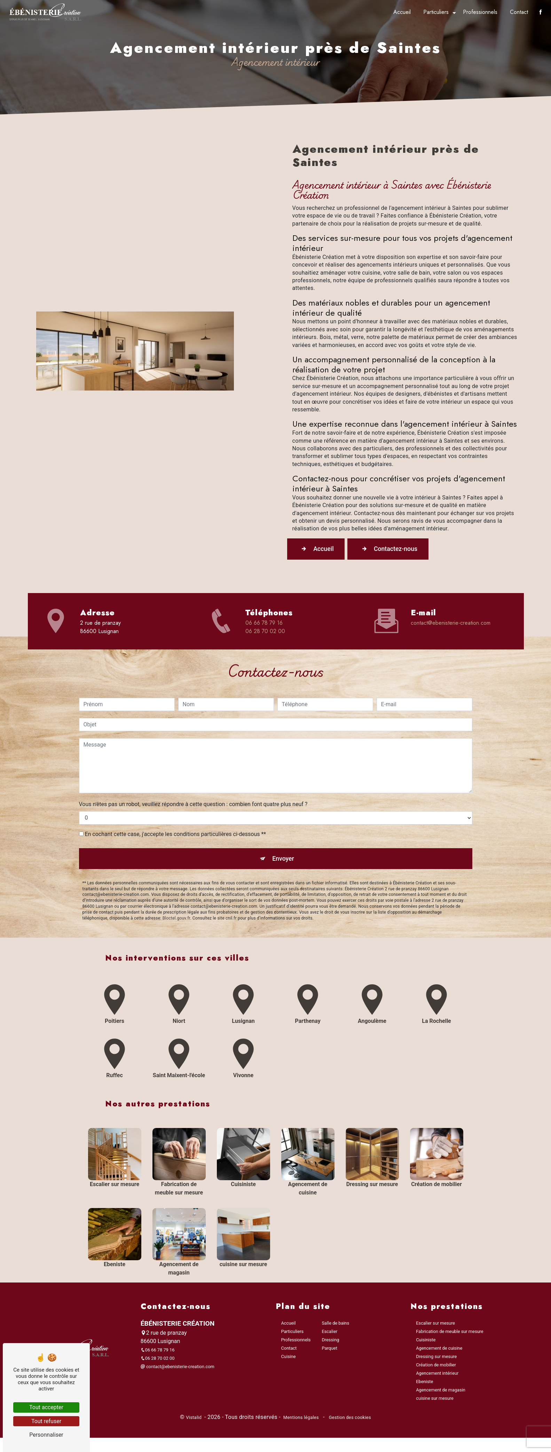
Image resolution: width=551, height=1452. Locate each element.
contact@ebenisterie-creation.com (450, 624)
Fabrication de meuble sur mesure (449, 1335)
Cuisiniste (425, 1343)
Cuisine (288, 1360)
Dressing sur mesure (436, 1360)
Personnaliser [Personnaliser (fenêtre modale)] (46, 1434)
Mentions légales (301, 1421)
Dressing (330, 1343)
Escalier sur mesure (435, 1326)
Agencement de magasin (440, 1393)
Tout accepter (46, 1407)
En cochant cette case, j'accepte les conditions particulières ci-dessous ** (175, 802)
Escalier (329, 1335)
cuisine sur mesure (434, 1402)
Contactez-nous (401, 550)
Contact (518, 12)
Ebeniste (424, 1385)
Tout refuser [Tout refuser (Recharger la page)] (46, 1421)
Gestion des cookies (349, 1421)
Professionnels (479, 12)
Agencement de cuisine (439, 1352)
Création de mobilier (436, 1368)
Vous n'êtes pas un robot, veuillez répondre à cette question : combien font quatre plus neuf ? (193, 773)
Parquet (329, 1352)
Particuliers (434, 12)
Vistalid (194, 1421)
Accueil (400, 12)
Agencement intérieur (437, 1377)
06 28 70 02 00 (265, 633)
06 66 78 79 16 (264, 624)
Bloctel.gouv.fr (176, 888)
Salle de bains (335, 1326)
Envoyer (283, 828)
